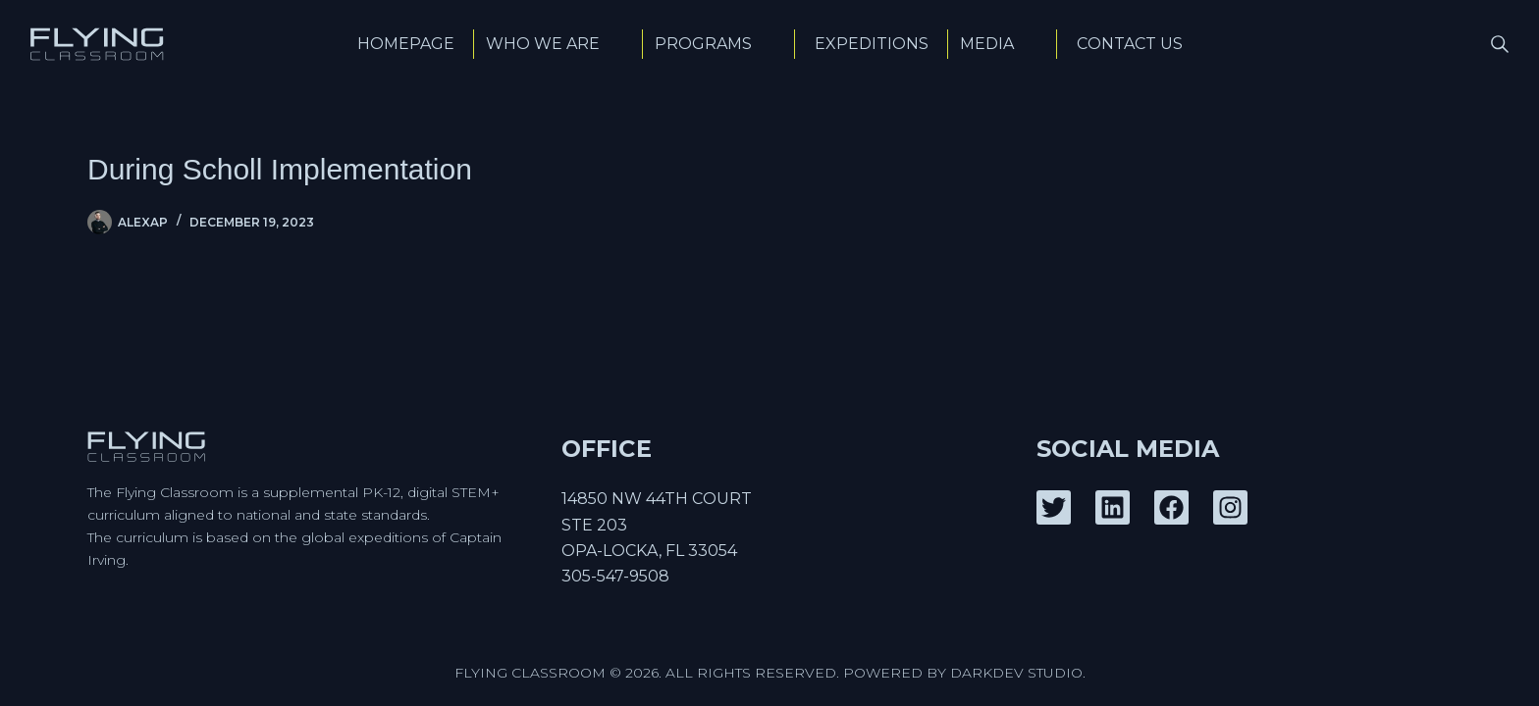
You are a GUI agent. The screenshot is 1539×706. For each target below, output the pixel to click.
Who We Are (558, 43)
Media (1002, 43)
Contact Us (1130, 43)
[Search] (1500, 44)
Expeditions (872, 43)
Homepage (405, 43)
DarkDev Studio (1016, 672)
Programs (719, 43)
